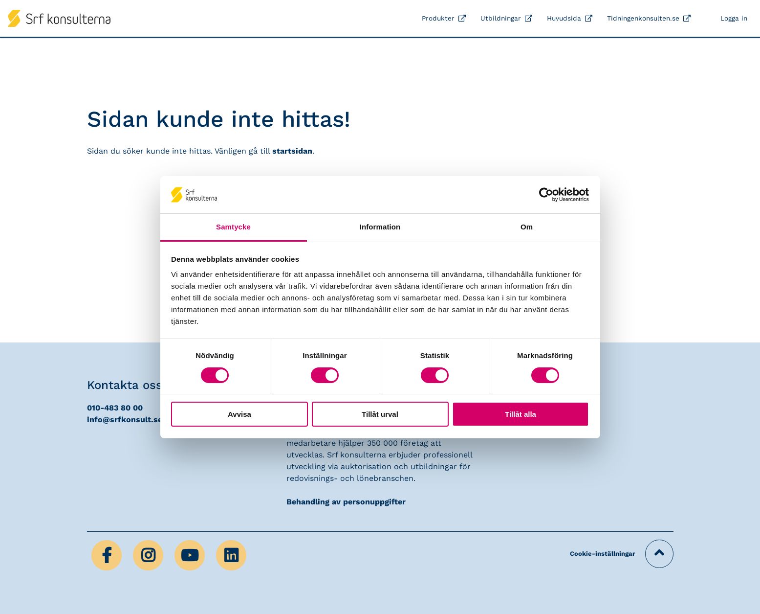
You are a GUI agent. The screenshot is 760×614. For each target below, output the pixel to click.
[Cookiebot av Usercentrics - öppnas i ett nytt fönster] (546, 194)
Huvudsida (564, 18)
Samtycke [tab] (233, 227)
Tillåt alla (520, 414)
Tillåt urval (380, 414)
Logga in (733, 18)
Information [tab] (380, 227)
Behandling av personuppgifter (346, 501)
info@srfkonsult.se (124, 419)
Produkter (438, 18)
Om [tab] (527, 227)
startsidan (292, 151)
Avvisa (239, 414)
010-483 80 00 (115, 407)
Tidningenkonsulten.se (643, 18)
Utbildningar (500, 18)
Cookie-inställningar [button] (602, 553)
